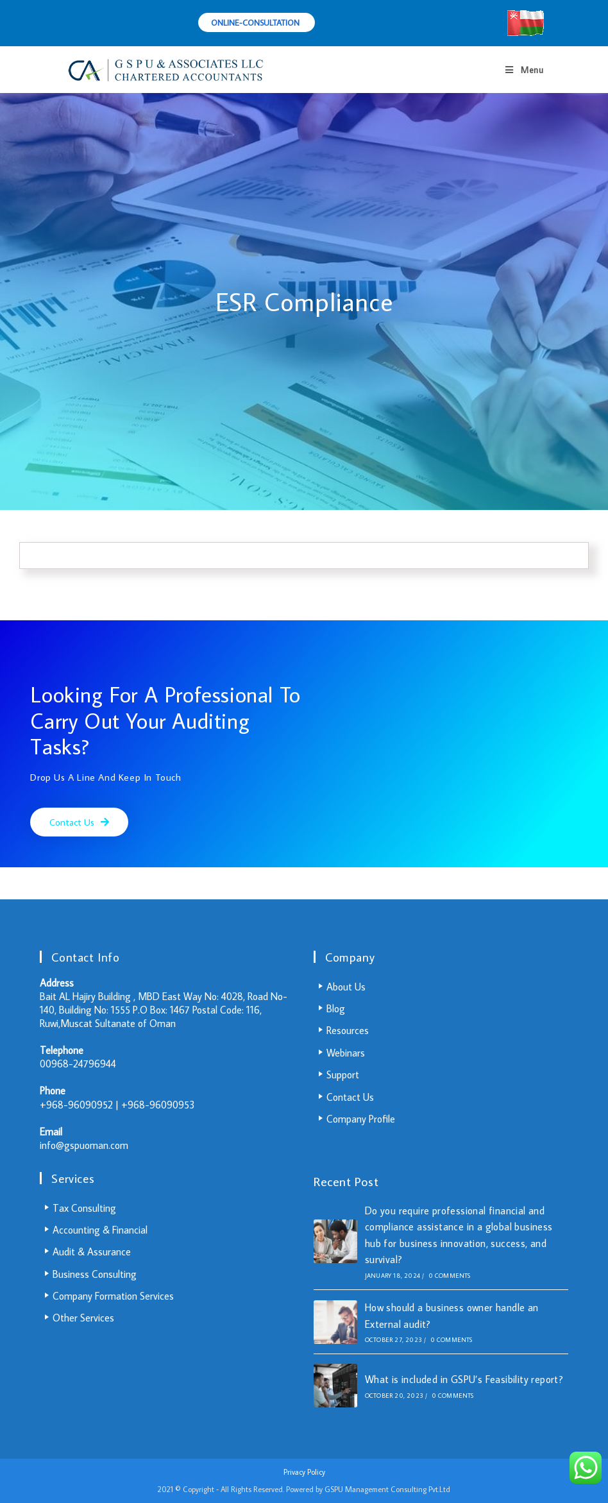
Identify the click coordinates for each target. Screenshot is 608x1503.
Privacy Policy (304, 1472)
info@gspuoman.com (84, 1145)
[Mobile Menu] (524, 70)
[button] (79, 822)
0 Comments (449, 1275)
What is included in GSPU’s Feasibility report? (464, 1379)
